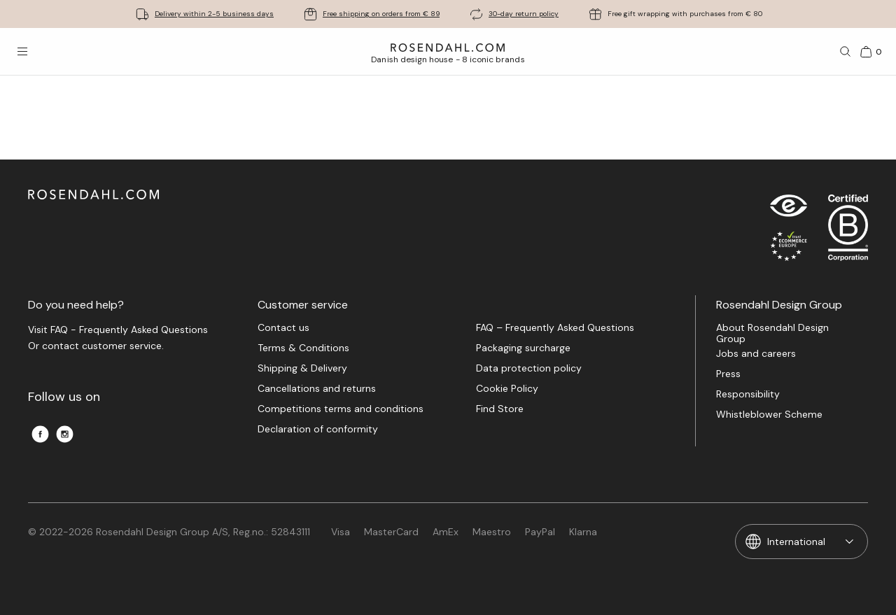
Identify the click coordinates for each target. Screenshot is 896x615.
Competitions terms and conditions (341, 409)
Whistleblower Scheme (769, 414)
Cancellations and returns (317, 389)
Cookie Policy (507, 389)
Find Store (500, 409)
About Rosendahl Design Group (772, 333)
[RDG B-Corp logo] (848, 231)
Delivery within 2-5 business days (214, 13)
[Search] (845, 51)
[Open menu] (22, 51)
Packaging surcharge (523, 348)
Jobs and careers (756, 354)
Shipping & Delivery (302, 368)
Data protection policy (529, 368)
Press (728, 374)
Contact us (283, 328)
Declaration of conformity (318, 429)
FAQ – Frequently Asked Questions (555, 328)
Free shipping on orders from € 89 (381, 13)
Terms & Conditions (303, 348)
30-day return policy (524, 13)
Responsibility (748, 394)
